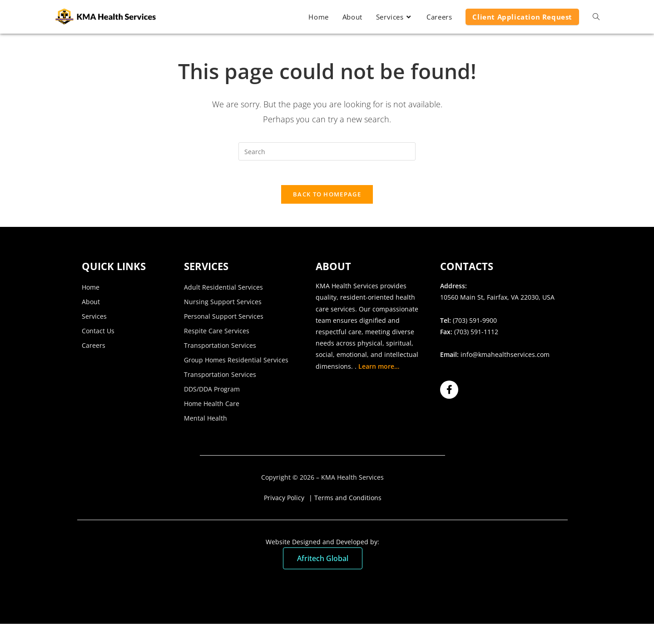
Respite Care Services (216, 334)
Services (94, 319)
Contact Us (98, 334)
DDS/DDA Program (212, 392)
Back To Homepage (327, 197)
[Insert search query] (327, 151)
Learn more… (378, 369)
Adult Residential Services (223, 290)
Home (90, 290)
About (91, 305)
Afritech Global (322, 562)
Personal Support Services (223, 319)
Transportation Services (220, 348)
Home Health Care (211, 406)
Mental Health (205, 421)
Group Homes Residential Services (236, 363)
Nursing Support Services (223, 305)
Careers (93, 348)
